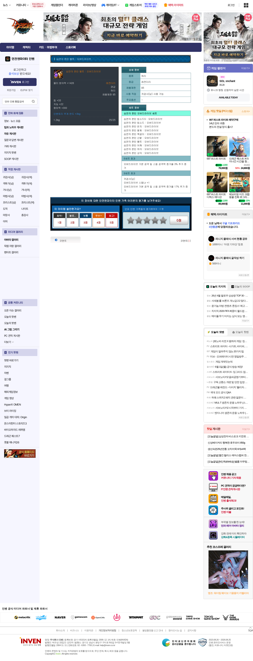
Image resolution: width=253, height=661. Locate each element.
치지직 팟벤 (10, 152)
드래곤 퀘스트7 (12, 436)
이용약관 (88, 630)
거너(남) (7, 189)
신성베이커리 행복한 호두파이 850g (226, 442)
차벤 (6, 373)
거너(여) (25, 189)
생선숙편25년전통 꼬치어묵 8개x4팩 (227, 449)
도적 (5, 208)
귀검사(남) (8, 177)
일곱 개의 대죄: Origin (15, 417)
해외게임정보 (11, 391)
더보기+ (245, 68)
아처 (5, 221)
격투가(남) (8, 183)
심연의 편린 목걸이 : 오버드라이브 (142, 134)
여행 (6, 385)
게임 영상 (9, 398)
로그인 (231, 5)
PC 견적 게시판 (12, 335)
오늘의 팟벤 (10, 323)
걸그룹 (7, 379)
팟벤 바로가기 (11, 360)
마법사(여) (26, 196)
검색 (33, 101)
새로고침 (243, 275)
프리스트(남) (9, 202)
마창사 (6, 215)
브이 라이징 (10, 410)
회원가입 (11, 90)
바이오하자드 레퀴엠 (14, 429)
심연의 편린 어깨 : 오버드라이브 (141, 145)
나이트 (24, 208)
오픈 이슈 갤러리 (12, 310)
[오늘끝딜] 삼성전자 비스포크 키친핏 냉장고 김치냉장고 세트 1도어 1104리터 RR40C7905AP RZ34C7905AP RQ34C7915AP (229, 436)
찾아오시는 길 (175, 630)
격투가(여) (26, 183)
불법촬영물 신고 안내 (152, 630)
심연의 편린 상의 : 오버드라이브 (141, 153)
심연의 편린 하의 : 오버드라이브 (141, 149)
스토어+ (246, 111)
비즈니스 (74, 630)
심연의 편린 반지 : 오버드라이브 (141, 126)
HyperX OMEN (12, 404)
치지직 (7, 366)
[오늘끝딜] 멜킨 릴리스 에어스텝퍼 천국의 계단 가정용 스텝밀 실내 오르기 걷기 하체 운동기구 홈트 (229, 455)
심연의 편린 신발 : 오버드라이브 (141, 137)
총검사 (24, 215)
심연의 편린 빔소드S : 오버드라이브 (143, 118)
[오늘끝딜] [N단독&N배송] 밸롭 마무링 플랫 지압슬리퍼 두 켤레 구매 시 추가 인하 (229, 461)
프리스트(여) (27, 202)
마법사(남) (8, 196)
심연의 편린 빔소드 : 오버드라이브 (142, 122)
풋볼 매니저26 (11, 442)
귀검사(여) (26, 177)
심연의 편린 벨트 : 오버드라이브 (141, 141)
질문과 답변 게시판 (14, 140)
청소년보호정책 (129, 630)
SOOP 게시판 (11, 158)
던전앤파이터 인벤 (23, 59)
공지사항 (191, 630)
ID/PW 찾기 (26, 90)
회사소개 (60, 630)
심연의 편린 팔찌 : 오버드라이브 (141, 130)
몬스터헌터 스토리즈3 (15, 423)
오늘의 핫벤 (10, 316)
